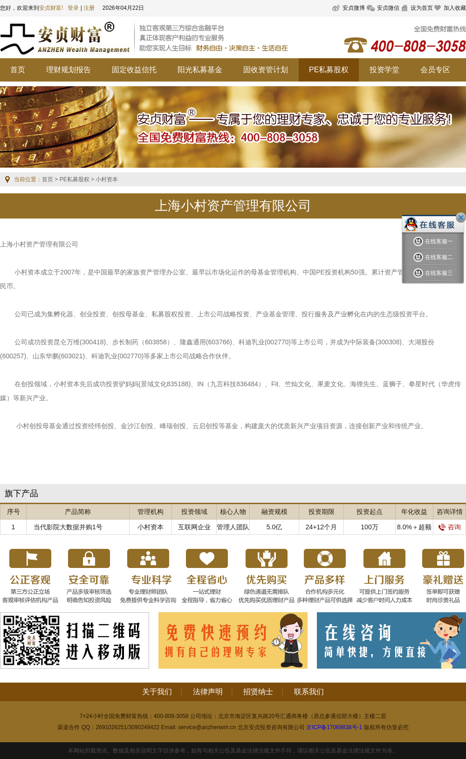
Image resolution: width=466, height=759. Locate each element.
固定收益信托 (134, 70)
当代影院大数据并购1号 (68, 527)
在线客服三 (433, 273)
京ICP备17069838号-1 (334, 727)
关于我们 (157, 692)
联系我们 (309, 692)
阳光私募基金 (200, 70)
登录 (73, 8)
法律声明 (208, 692)
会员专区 (435, 70)
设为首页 (422, 8)
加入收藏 (455, 8)
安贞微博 (354, 8)
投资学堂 (384, 70)
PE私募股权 (329, 70)
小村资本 (150, 527)
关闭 (461, 217)
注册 (89, 8)
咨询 (450, 527)
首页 (17, 70)
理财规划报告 (68, 70)
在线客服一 (433, 241)
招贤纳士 (258, 692)
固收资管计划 (265, 70)
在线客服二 (433, 257)
